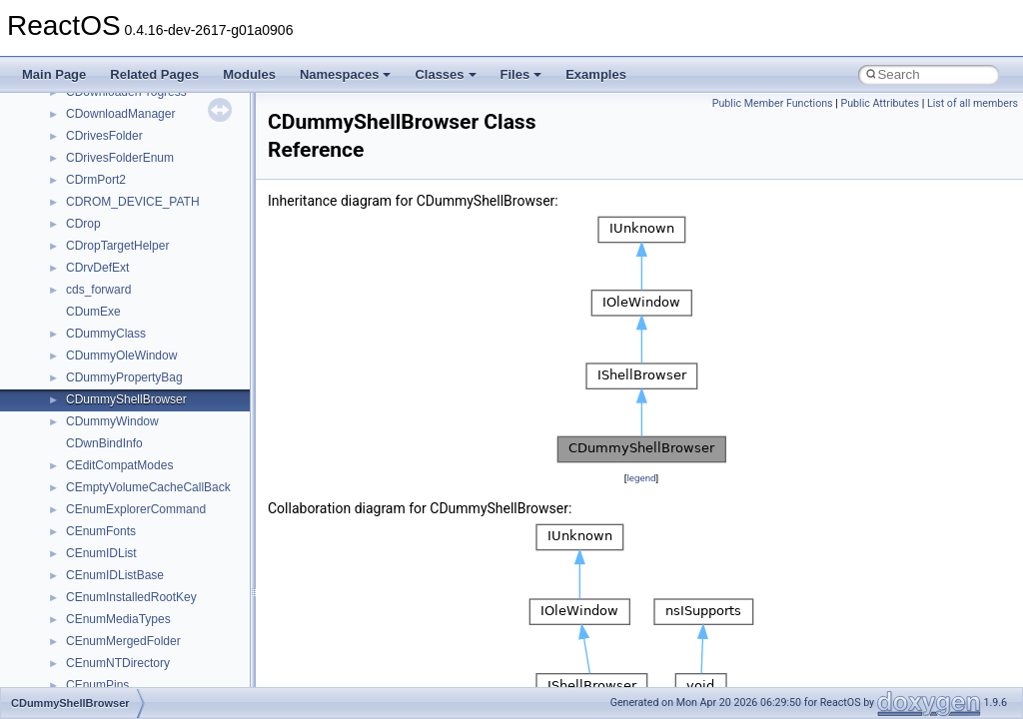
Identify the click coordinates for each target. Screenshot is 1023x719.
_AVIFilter (92, 328)
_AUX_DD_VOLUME (122, 152)
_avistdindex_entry (116, 481)
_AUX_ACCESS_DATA (128, 130)
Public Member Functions (772, 103)
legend (640, 477)
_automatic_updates (120, 108)
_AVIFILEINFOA (109, 284)
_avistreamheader (114, 503)
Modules (249, 74)
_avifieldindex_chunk (121, 262)
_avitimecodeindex (115, 679)
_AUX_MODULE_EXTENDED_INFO (164, 196)
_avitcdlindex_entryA (121, 591)
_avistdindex (99, 459)
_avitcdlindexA (104, 635)
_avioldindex (99, 415)
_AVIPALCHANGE (115, 437)
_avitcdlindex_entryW (123, 613)
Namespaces (346, 74)
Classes (445, 74)
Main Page (54, 74)
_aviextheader (103, 240)
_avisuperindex (106, 569)
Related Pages (154, 74)
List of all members (972, 103)
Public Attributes (879, 103)
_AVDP (85, 218)
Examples (595, 74)
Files (521, 74)
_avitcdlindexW (106, 657)
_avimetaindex (104, 393)
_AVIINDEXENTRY (117, 350)
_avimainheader (108, 371)
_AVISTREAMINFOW (123, 547)
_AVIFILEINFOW (111, 306)
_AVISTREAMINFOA (122, 525)
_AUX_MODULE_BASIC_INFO (149, 174)
